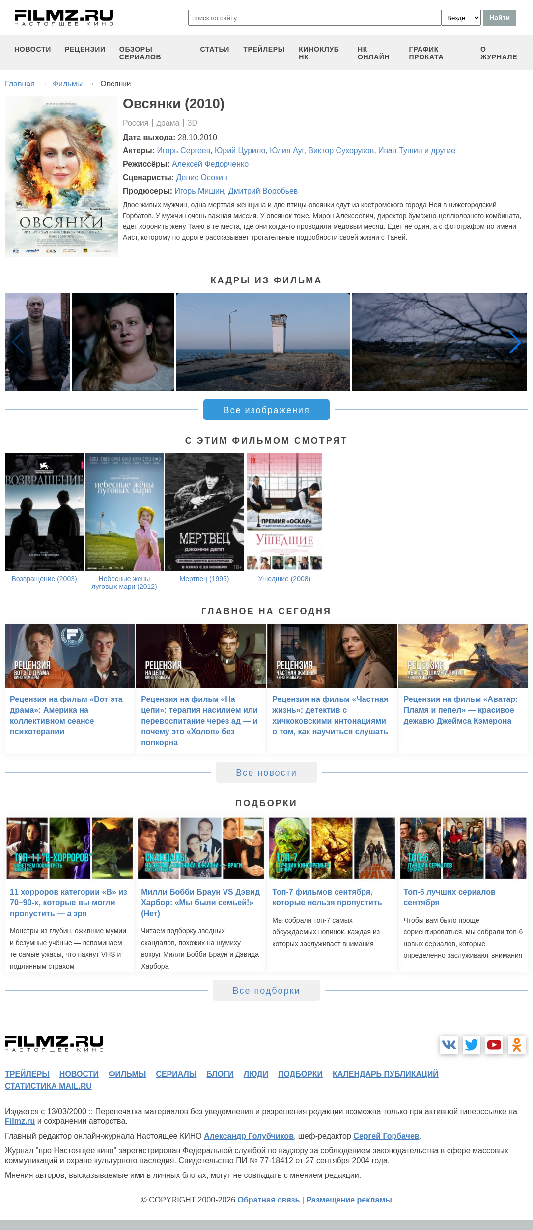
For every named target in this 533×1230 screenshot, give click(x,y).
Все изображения (266, 410)
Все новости (266, 773)
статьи (214, 49)
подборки (300, 1074)
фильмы (127, 1074)
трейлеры (264, 49)
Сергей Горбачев (386, 1136)
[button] (515, 342)
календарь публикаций (386, 1074)
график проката (426, 53)
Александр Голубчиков (249, 1136)
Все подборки (266, 991)
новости (32, 49)
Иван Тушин (400, 150)
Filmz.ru (20, 1121)
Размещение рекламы (349, 1200)
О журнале (499, 53)
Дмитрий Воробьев (263, 191)
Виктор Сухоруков (341, 150)
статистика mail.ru (48, 1086)
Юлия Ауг (287, 150)
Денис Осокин (201, 177)
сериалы (176, 1074)
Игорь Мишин (199, 191)
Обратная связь (269, 1200)
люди (256, 1074)
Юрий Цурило (240, 150)
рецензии (85, 49)
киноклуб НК (319, 53)
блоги (219, 1074)
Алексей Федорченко (210, 164)
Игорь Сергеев (184, 150)
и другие (439, 150)
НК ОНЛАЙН (374, 53)
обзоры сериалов (140, 53)
